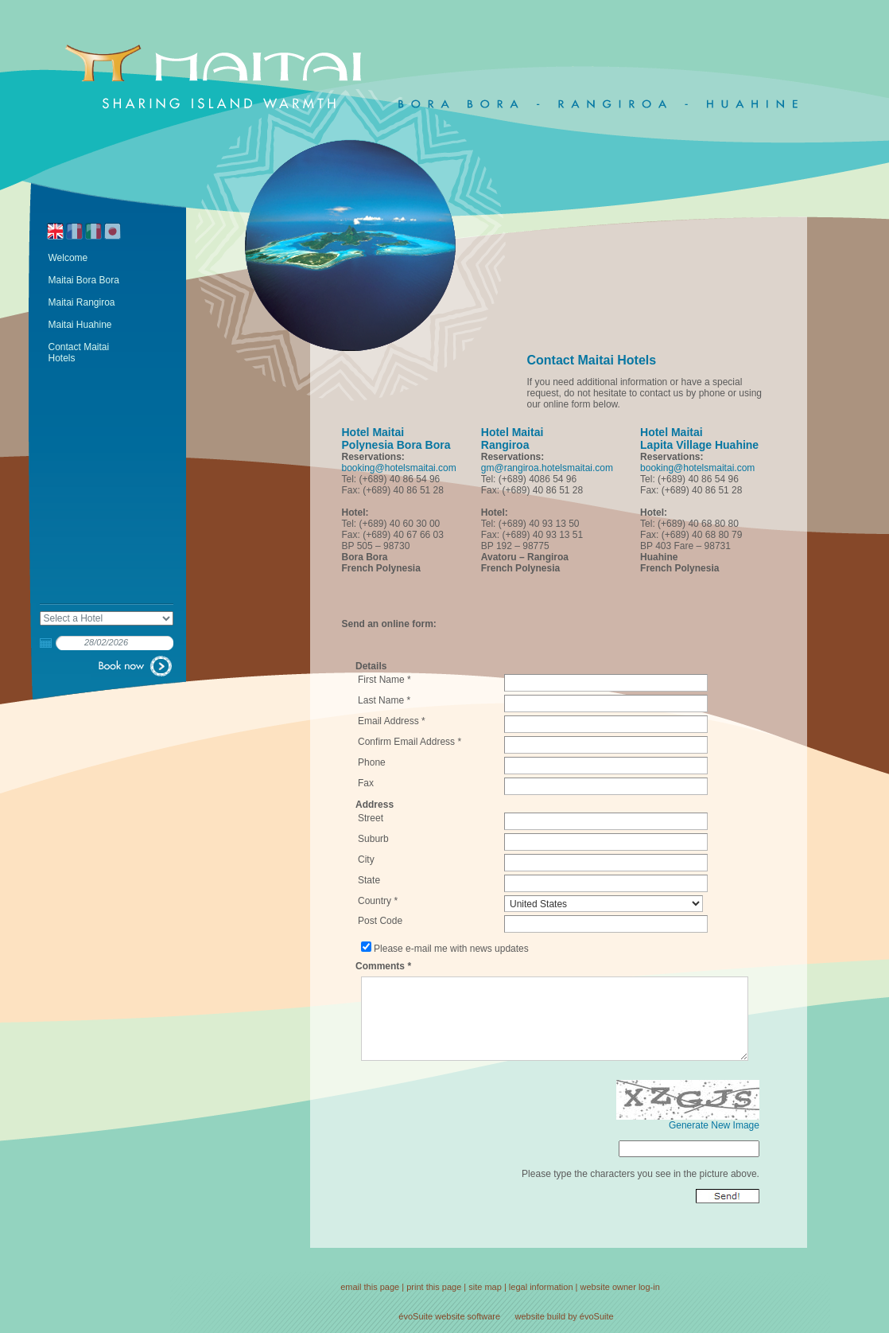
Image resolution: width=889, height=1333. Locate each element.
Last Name (381, 700)
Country (374, 900)
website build (540, 1316)
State (369, 880)
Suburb (373, 838)
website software (467, 1316)
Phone (372, 762)
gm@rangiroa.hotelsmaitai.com (547, 468)
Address (374, 804)
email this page (369, 1287)
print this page (433, 1287)
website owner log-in (620, 1287)
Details (370, 666)
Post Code (380, 920)
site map (485, 1287)
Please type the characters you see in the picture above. (640, 1173)
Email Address (388, 721)
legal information (541, 1287)
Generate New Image (714, 1125)
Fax (366, 783)
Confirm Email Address (406, 741)
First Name (381, 679)
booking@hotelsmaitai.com (399, 468)
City (366, 859)
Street (370, 818)
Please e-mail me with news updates (451, 948)
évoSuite (415, 1316)
